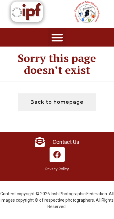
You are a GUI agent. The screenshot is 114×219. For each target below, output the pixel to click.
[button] (57, 37)
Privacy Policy (57, 169)
